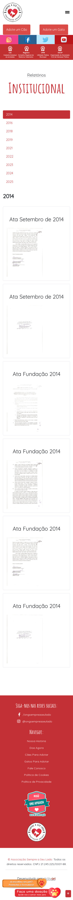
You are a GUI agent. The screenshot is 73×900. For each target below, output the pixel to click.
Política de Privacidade (36, 781)
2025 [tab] (9, 182)
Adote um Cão (16, 29)
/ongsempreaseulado (36, 714)
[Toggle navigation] (66, 12)
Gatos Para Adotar (36, 761)
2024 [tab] (9, 173)
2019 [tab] (9, 140)
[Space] (25, 12)
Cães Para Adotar (36, 754)
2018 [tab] (9, 131)
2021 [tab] (9, 148)
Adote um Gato (54, 29)
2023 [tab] (9, 165)
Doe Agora (37, 748)
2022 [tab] (9, 156)
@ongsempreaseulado (37, 721)
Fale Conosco (37, 768)
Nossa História (36, 741)
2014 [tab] (9, 114)
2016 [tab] (9, 123)
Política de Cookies (36, 775)
